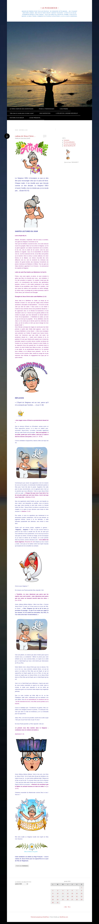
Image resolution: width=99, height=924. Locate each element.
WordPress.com (64, 917)
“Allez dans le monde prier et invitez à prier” (22, 113)
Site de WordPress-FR (69, 146)
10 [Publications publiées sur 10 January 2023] (57, 893)
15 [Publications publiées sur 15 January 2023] (81, 893)
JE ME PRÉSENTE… (35, 117)
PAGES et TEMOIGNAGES (46, 109)
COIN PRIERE (64, 109)
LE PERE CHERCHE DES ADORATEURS (21, 109)
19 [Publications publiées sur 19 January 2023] (67, 896)
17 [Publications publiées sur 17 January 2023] (57, 896)
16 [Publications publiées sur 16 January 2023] (52, 896)
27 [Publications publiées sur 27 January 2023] (72, 899)
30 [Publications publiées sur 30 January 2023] (52, 902)
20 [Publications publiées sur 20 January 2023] (72, 896)
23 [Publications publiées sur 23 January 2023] (52, 899)
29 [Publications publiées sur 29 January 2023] (81, 899)
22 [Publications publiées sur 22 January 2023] (81, 896)
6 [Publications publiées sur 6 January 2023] (72, 890)
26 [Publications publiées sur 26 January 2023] (67, 899)
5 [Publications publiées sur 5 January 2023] (67, 890)
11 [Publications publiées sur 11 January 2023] (63, 893)
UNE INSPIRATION (44, 113)
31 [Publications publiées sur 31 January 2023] (57, 902)
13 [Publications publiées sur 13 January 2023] (72, 893)
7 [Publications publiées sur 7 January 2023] (76, 890)
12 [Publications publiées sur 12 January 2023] (67, 893)
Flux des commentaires (70, 144)
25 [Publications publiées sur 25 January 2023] (63, 899)
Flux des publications (69, 142)
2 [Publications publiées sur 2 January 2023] (52, 890)
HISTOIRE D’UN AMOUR (17, 117)
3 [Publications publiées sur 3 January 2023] (57, 890)
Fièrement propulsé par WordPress (40, 917)
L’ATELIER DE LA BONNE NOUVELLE (67, 113)
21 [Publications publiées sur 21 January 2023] (76, 896)
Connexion (66, 140)
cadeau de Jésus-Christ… (25, 136)
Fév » (69, 907)
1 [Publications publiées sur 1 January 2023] (81, 887)
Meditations (25, 866)
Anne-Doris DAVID (25, 138)
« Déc (65, 907)
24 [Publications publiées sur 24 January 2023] (57, 899)
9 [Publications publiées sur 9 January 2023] (52, 893)
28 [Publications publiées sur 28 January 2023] (76, 899)
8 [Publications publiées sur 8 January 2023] (81, 890)
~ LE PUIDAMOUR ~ (49, 8)
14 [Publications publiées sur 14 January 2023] (76, 893)
